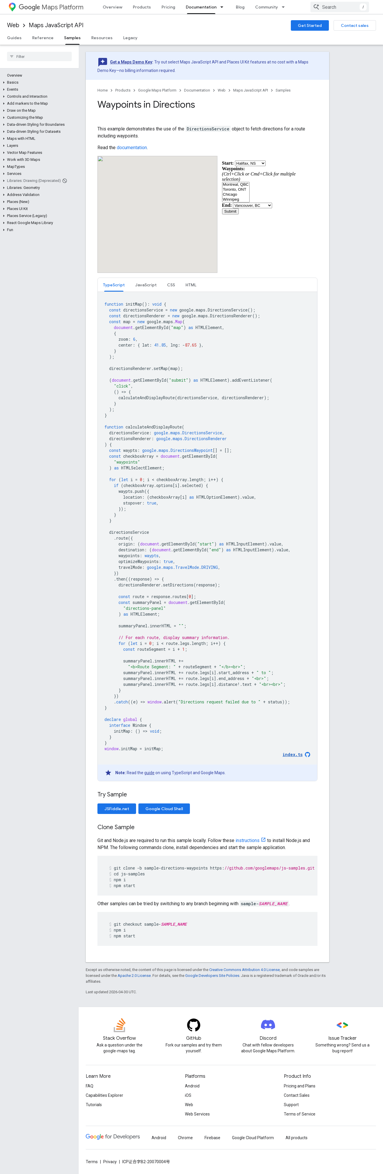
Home (102, 90)
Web (13, 25)
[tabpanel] (207, 536)
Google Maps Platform (157, 90)
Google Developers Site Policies (212, 975)
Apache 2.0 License (134, 975)
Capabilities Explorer (104, 1095)
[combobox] (339, 7)
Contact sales (355, 25)
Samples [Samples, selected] (72, 37)
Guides (14, 37)
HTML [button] (191, 285)
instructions (248, 840)
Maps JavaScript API (56, 25)
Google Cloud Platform (253, 1137)
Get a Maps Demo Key (131, 62)
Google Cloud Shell (164, 808)
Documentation (197, 90)
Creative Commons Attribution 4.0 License (244, 970)
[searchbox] (39, 56)
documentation (132, 147)
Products (142, 7)
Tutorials (94, 1104)
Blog (240, 7)
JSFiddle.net (116, 808)
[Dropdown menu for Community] (285, 7)
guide (149, 772)
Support (291, 1104)
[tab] (114, 285)
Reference (43, 37)
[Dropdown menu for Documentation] (224, 7)
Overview (112, 7)
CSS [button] (171, 285)
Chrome (185, 1137)
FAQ (89, 1086)
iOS (188, 1095)
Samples (283, 90)
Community (266, 7)
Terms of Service (299, 1114)
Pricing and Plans (299, 1086)
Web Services (197, 1114)
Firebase (212, 1137)
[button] (38, 82)
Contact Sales (297, 1095)
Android (192, 1086)
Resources (102, 37)
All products (297, 1137)
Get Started (310, 25)
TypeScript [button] (114, 285)
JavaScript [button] (146, 285)
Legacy (130, 37)
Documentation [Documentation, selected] (201, 7)
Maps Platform (51, 7)
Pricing (168, 7)
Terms (92, 1161)
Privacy (110, 1161)
